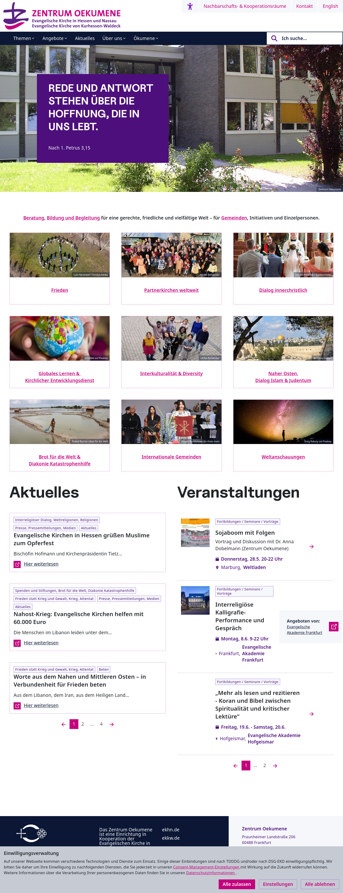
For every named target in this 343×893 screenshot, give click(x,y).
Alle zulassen (237, 884)
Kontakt (304, 6)
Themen (22, 38)
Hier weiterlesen (36, 564)
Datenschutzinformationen (211, 872)
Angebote (53, 38)
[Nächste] (112, 724)
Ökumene (144, 38)
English (330, 6)
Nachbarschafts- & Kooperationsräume (245, 6)
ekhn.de (170, 830)
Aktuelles (85, 38)
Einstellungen (278, 884)
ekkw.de (171, 838)
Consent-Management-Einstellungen (206, 867)
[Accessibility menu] (190, 6)
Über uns (112, 38)
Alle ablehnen (320, 884)
